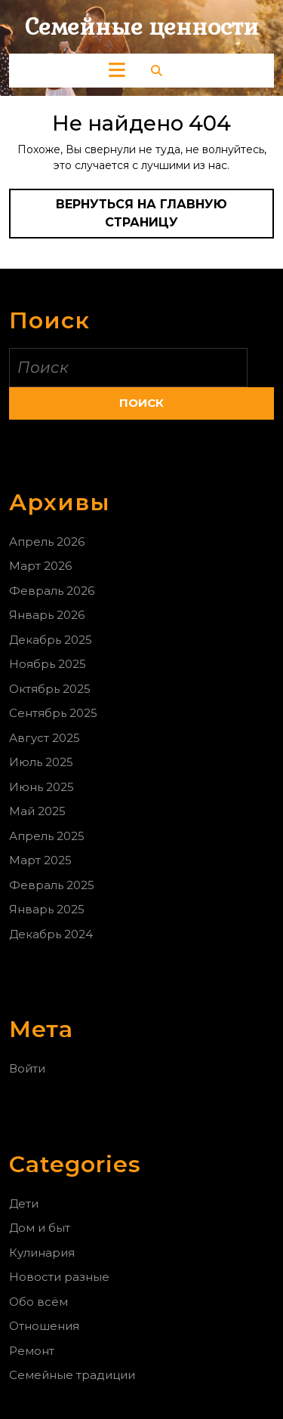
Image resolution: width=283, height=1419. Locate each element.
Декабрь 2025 (50, 640)
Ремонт (31, 1351)
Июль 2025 (41, 762)
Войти (27, 1068)
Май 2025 (37, 811)
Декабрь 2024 (51, 934)
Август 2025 (44, 738)
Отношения (44, 1326)
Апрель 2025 (47, 836)
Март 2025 (40, 860)
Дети (23, 1203)
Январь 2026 (47, 615)
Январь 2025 (47, 909)
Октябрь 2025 (50, 689)
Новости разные (59, 1277)
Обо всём (38, 1301)
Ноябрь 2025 (47, 664)
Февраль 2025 (51, 885)
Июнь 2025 (41, 787)
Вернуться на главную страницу (155, 218)
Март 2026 (40, 566)
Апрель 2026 (47, 541)
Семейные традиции (72, 1375)
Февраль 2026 (51, 590)
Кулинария (42, 1252)
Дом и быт (39, 1227)
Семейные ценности (142, 27)
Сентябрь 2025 (53, 713)
